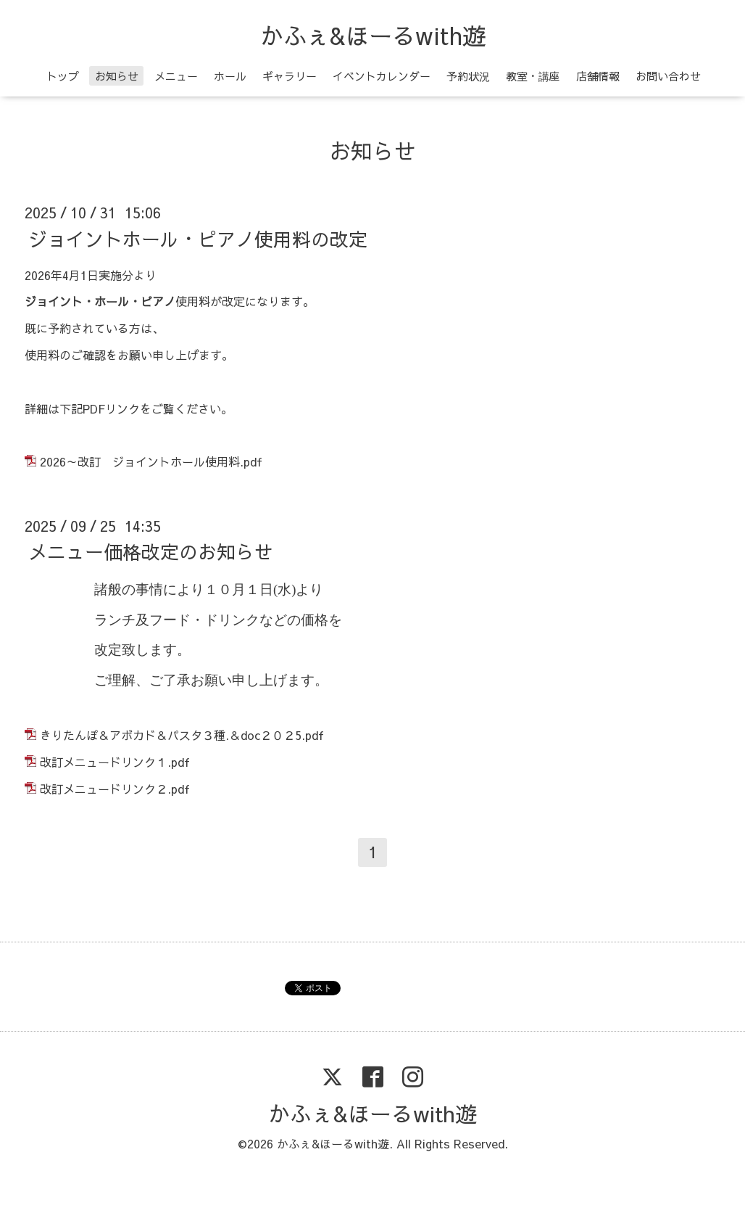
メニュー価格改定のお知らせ (150, 551)
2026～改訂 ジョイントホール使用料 (140, 461)
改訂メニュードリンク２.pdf (115, 789)
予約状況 (468, 75)
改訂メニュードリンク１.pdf (115, 762)
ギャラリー (289, 75)
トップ (62, 75)
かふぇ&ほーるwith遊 (373, 35)
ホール (230, 75)
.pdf (251, 461)
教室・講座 (533, 75)
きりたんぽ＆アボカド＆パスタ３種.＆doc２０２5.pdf (182, 735)
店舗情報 (598, 75)
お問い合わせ (668, 75)
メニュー (176, 75)
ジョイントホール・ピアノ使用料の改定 (197, 238)
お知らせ (116, 75)
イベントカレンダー (381, 75)
